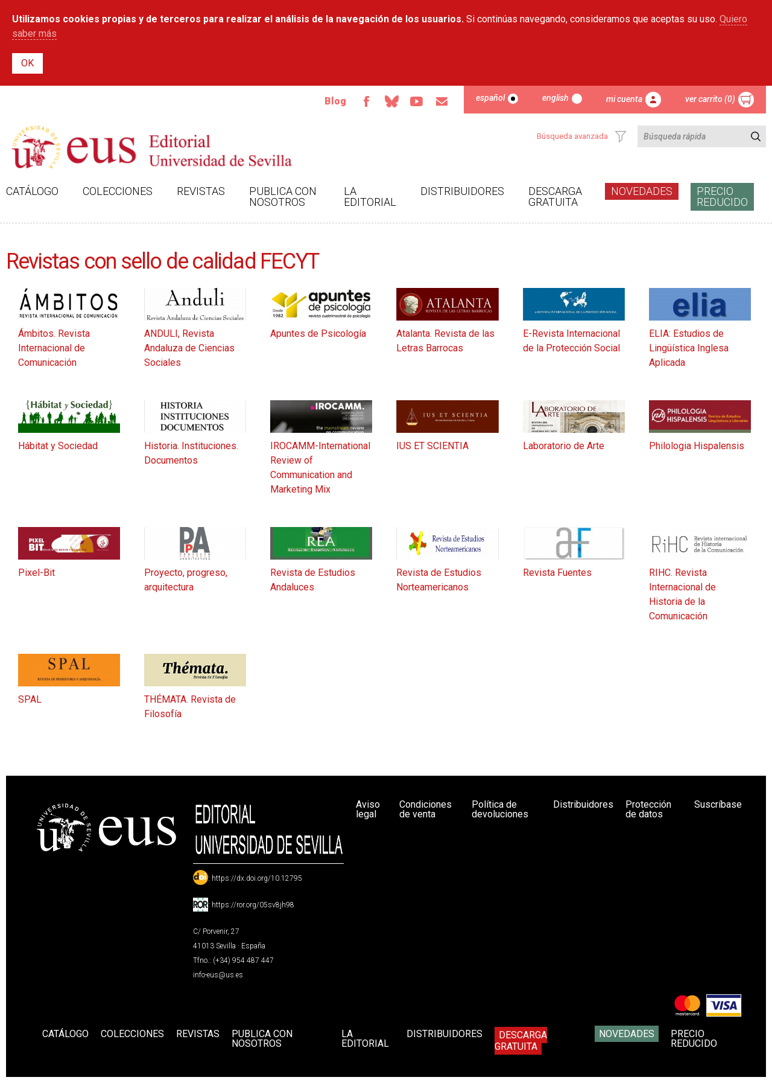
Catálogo (32, 191)
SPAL (30, 699)
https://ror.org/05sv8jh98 (253, 905)
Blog (335, 101)
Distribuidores (462, 191)
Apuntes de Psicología (318, 333)
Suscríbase (718, 804)
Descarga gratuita (555, 196)
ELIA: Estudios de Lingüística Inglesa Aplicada (689, 348)
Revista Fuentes (557, 572)
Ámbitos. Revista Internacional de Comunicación (54, 348)
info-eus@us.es (218, 975)
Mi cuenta (624, 99)
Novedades (641, 191)
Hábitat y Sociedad (58, 446)
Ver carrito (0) (710, 99)
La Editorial (370, 196)
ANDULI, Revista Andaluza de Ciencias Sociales (189, 348)
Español (490, 98)
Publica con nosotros (283, 196)
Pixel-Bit (36, 572)
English (555, 98)
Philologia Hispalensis (696, 446)
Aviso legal (368, 809)
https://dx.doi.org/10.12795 (257, 878)
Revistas (201, 191)
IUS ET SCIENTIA (432, 446)
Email (442, 101)
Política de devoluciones (500, 809)
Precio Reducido (722, 196)
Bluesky (391, 101)
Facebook (366, 101)
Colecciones (118, 191)
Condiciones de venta (425, 809)
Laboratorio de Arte (563, 446)
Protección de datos (648, 809)
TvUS (416, 101)
